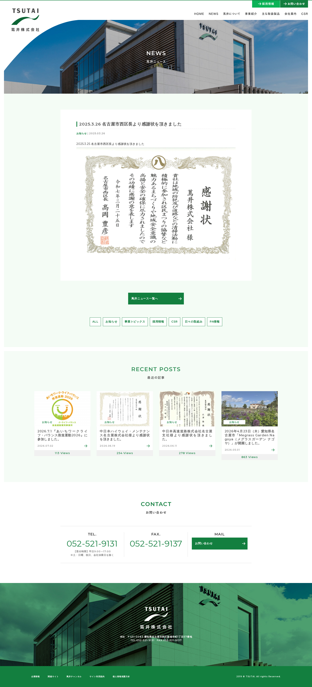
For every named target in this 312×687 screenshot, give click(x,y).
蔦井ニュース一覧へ (144, 298)
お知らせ (111, 321)
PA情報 (215, 321)
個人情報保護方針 (121, 676)
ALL (95, 321)
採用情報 (158, 321)
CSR (174, 321)
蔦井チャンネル (74, 676)
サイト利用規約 (97, 676)
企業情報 (35, 676)
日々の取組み (194, 321)
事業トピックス (135, 321)
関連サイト (53, 676)
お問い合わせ (204, 543)
